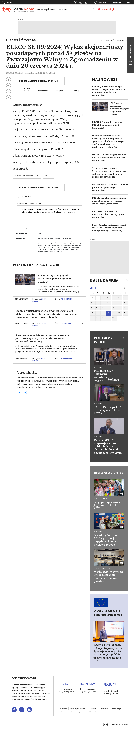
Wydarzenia (50, 9)
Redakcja (63, 684)
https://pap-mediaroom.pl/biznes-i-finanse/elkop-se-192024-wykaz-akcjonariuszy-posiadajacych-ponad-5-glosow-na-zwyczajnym (50, 210)
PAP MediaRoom (24, 678)
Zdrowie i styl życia (102, 499)
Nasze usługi (107, 9)
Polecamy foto (108, 473)
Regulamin (93, 709)
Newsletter (130, 55)
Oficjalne (62, 9)
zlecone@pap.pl (65, 689)
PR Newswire (66, 323)
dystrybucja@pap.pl (88, 689)
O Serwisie (63, 709)
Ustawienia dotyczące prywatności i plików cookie (79, 712)
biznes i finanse (100, 367)
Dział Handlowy (87, 684)
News (40, 9)
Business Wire (66, 358)
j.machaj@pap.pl (111, 691)
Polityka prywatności (77, 709)
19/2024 (48, 176)
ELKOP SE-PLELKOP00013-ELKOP (26, 176)
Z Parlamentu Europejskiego (108, 613)
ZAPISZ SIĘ (22, 392)
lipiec (93, 287)
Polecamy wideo (103, 340)
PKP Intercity (66, 299)
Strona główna (106, 40)
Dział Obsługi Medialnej (110, 685)
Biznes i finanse (122, 40)
